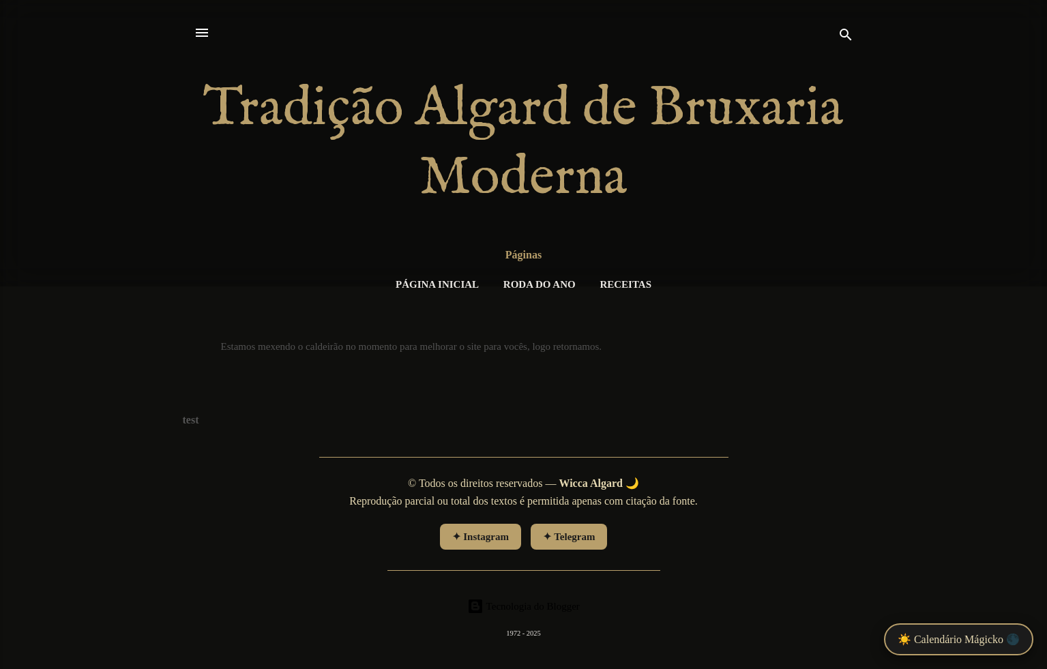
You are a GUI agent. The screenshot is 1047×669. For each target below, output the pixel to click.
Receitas (625, 284)
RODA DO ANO (539, 284)
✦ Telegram (569, 536)
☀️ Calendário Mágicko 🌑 (959, 639)
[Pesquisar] (846, 37)
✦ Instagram (480, 536)
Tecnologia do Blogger (523, 606)
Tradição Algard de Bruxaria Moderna (523, 144)
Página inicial (437, 284)
